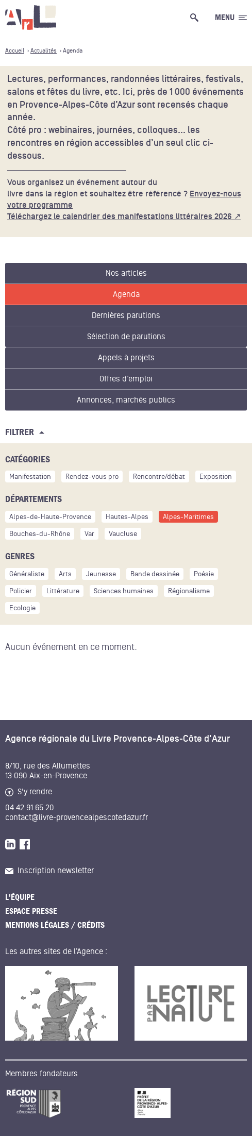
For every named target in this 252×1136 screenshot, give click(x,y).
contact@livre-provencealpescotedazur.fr (76, 817)
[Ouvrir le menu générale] (231, 17)
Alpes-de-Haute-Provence (50, 517)
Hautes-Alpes (127, 517)
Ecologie (22, 608)
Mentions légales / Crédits (55, 925)
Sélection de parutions (126, 336)
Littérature (62, 591)
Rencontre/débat (159, 476)
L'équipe (20, 897)
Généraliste (26, 574)
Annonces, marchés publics (126, 400)
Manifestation (30, 476)
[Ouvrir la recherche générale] (196, 17)
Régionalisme (189, 591)
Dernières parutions (126, 315)
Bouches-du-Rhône (39, 534)
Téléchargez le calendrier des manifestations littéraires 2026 (119, 217)
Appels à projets (126, 357)
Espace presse (31, 911)
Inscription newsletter (49, 870)
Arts (65, 574)
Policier (20, 591)
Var (89, 534)
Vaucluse (123, 534)
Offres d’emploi (126, 378)
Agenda (126, 294)
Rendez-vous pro (92, 476)
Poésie (204, 574)
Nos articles (126, 273)
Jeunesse (101, 574)
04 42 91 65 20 (29, 807)
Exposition (215, 476)
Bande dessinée (154, 574)
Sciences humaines (124, 591)
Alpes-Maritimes (188, 517)
